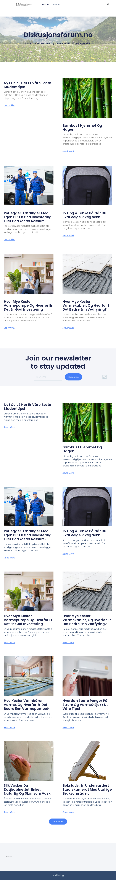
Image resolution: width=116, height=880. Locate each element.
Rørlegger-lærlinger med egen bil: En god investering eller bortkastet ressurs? (28, 217)
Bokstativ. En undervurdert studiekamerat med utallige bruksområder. (87, 789)
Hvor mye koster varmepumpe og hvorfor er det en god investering (28, 305)
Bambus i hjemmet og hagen (82, 127)
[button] (58, 822)
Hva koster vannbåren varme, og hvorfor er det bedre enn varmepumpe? (26, 704)
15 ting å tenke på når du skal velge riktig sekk (84, 215)
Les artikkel (9, 105)
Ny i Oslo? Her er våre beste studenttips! (27, 85)
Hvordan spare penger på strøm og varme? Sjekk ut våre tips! (85, 704)
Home (45, 4)
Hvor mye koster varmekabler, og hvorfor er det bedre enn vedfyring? (87, 305)
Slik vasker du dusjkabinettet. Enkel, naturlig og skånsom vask (27, 789)
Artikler (56, 4)
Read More (9, 427)
